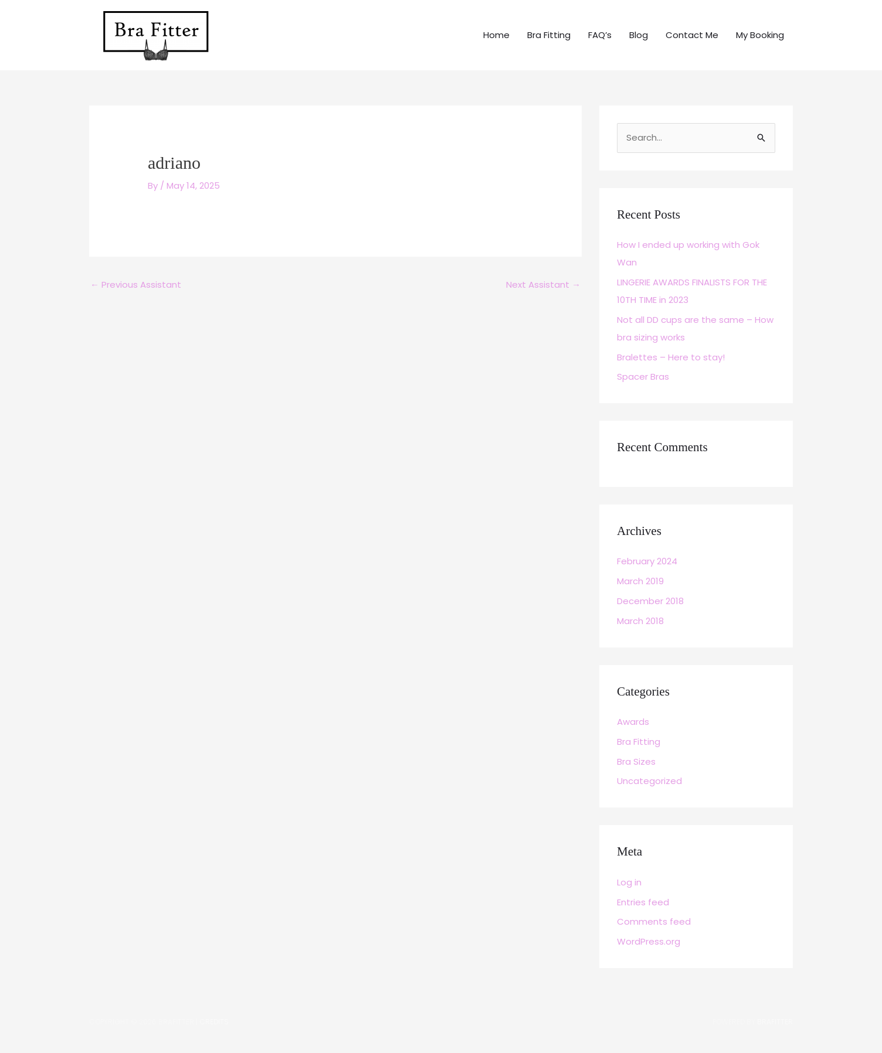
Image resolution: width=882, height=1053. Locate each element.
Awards (633, 721)
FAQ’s (600, 35)
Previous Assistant (135, 284)
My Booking (760, 35)
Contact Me (692, 35)
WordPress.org (648, 941)
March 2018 (640, 621)
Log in (629, 882)
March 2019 (640, 581)
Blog (638, 35)
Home (496, 35)
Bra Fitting (549, 35)
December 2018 (650, 601)
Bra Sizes (636, 761)
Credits (214, 1022)
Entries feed (643, 902)
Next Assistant (543, 284)
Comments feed (654, 921)
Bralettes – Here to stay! (671, 357)
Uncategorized (649, 781)
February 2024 (647, 561)
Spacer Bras (643, 376)
